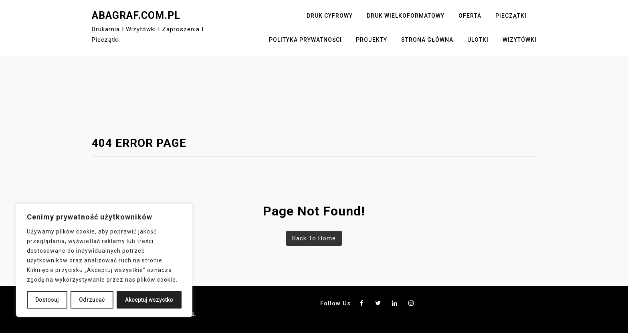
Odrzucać (92, 299)
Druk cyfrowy (330, 15)
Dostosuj (47, 299)
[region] (104, 260)
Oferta (469, 15)
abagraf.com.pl (136, 15)
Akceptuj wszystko (149, 299)
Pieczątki (511, 15)
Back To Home (314, 238)
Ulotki (478, 40)
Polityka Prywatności (305, 40)
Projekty (371, 40)
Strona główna (427, 40)
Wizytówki (520, 40)
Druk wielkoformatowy (405, 15)
